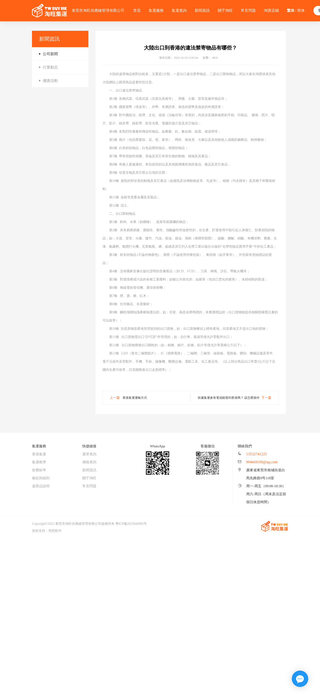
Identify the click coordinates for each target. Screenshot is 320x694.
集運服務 (156, 10)
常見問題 (248, 10)
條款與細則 (41, 478)
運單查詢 (89, 454)
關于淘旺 (225, 10)
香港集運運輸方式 (134, 397)
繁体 (290, 10)
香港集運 (39, 454)
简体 (301, 10)
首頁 (137, 10)
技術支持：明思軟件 (47, 531)
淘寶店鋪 (271, 10)
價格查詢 (89, 462)
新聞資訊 (202, 10)
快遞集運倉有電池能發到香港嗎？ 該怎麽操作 (229, 397)
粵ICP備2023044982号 (131, 523)
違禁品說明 (41, 486)
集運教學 (39, 462)
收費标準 (39, 470)
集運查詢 (179, 10)
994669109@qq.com (262, 462)
